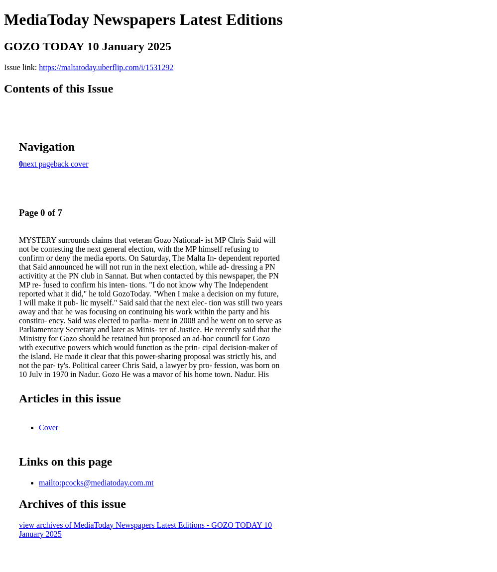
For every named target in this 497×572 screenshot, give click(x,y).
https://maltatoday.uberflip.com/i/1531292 (106, 67)
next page (38, 164)
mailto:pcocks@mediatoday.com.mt (96, 482)
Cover (48, 427)
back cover (71, 164)
